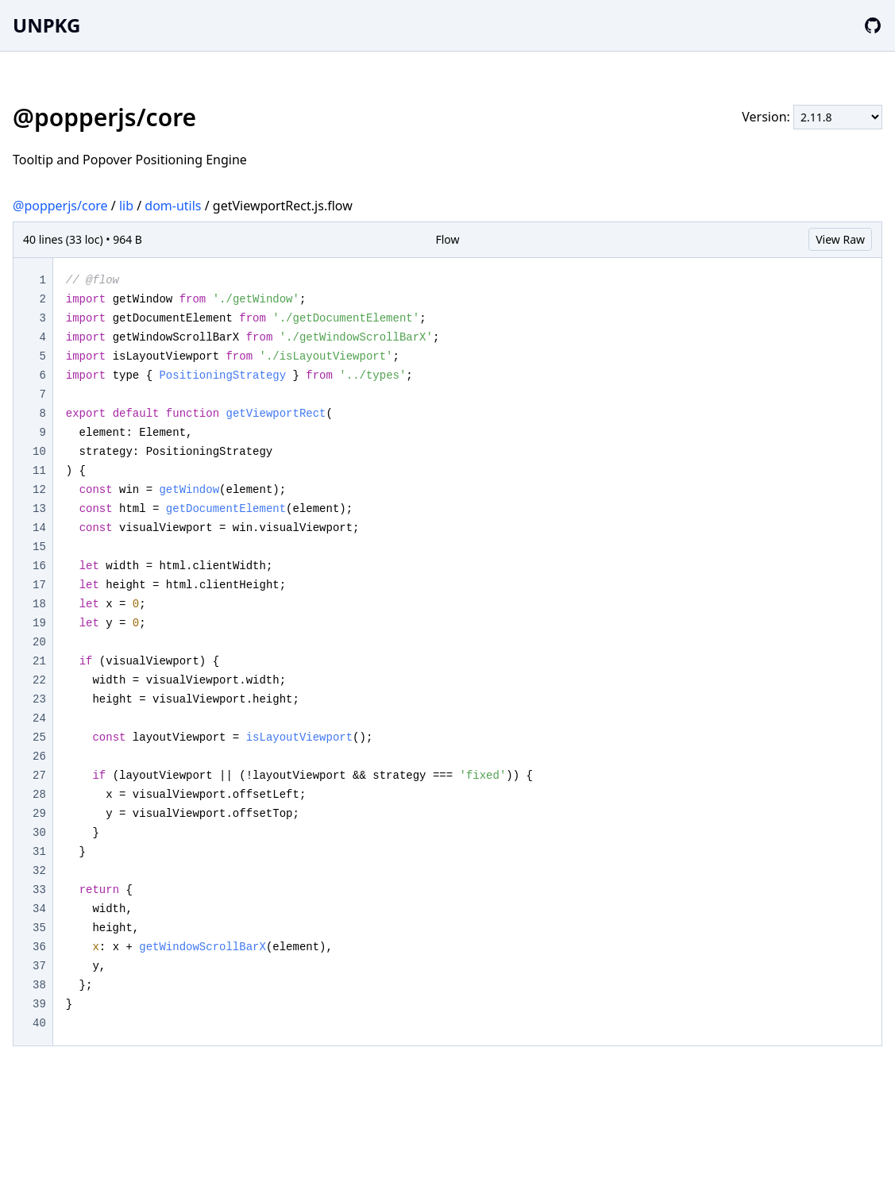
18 (39, 604)
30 (39, 832)
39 (39, 1004)
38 (39, 985)
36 (39, 947)
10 (39, 451)
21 (39, 661)
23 (39, 699)
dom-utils (173, 205)
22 (39, 680)
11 (39, 470)
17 (39, 585)
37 (39, 966)
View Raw (840, 239)
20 (39, 642)
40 (39, 1023)
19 (39, 623)
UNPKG (46, 25)
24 (39, 718)
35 (39, 928)
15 (39, 547)
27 (39, 775)
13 (39, 509)
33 (39, 890)
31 (39, 851)
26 (39, 756)
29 (39, 813)
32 (39, 870)
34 (39, 909)
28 (39, 794)
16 (39, 566)
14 (39, 528)
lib (126, 205)
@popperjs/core (60, 205)
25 (39, 737)
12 (39, 489)
